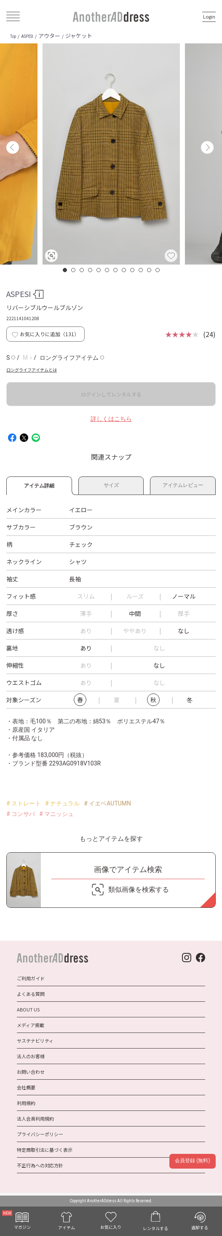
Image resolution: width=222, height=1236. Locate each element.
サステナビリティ (35, 1040)
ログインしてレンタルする (111, 394)
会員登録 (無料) (192, 1161)
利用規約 (26, 1103)
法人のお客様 (31, 1056)
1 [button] (65, 270)
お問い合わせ (31, 1072)
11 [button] (149, 270)
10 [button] (141, 270)
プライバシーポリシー (40, 1134)
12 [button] (157, 270)
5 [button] (99, 270)
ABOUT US (28, 1009)
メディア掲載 (30, 1025)
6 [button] (107, 270)
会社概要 (26, 1087)
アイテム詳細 (39, 484)
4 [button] (90, 270)
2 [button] (73, 270)
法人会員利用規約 (35, 1118)
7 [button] (115, 270)
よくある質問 (31, 994)
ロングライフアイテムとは (31, 370)
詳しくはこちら (111, 418)
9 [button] (132, 270)
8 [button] (124, 270)
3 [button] (82, 270)
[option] (111, 154)
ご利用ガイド (31, 978)
